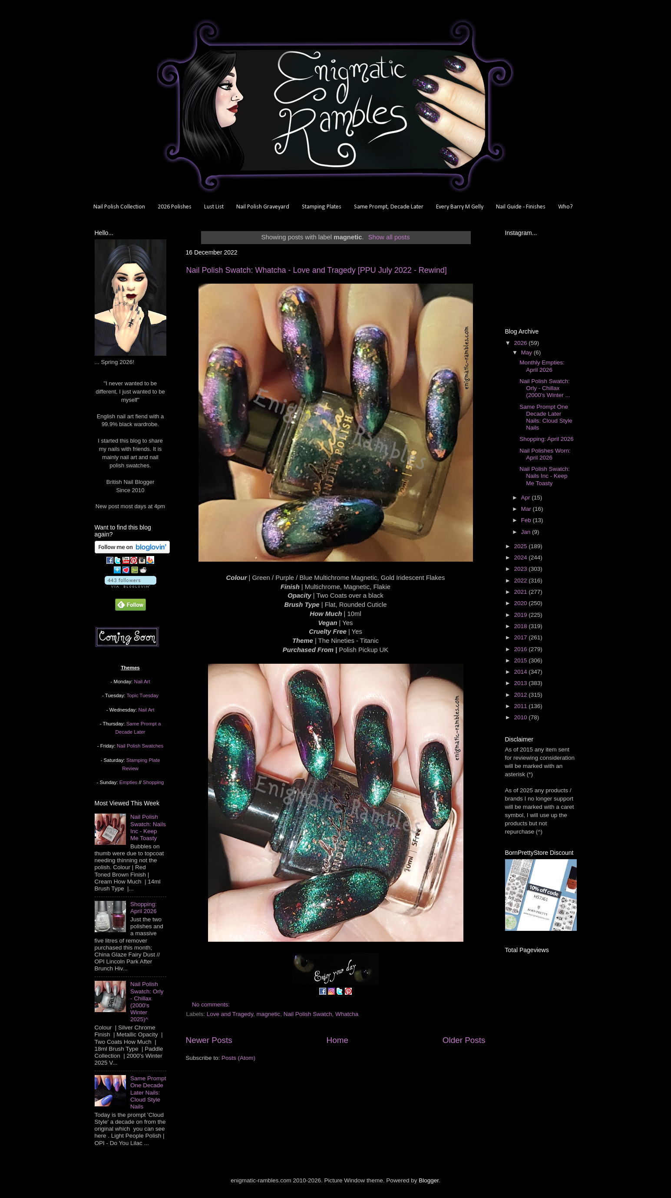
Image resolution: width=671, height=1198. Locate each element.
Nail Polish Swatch (308, 1014)
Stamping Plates (321, 207)
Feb (527, 520)
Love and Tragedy (230, 1014)
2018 (521, 626)
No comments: (211, 1004)
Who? (565, 207)
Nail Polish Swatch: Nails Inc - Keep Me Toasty (148, 827)
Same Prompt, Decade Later (388, 207)
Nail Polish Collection (119, 207)
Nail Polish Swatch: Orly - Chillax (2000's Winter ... (544, 388)
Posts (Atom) (238, 1058)
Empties (128, 782)
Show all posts (389, 237)
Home (337, 1040)
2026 (521, 343)
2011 (521, 706)
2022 (521, 580)
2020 (521, 603)
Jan (526, 532)
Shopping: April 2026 (143, 907)
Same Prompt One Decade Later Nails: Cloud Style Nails (148, 1092)
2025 (521, 546)
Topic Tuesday (143, 695)
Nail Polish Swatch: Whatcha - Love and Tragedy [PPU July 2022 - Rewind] (316, 270)
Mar (527, 509)
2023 (521, 569)
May (527, 352)
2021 (521, 592)
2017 (521, 637)
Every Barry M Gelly (459, 207)
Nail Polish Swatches (140, 745)
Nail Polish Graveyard (262, 207)
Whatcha (346, 1014)
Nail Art (142, 681)
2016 (521, 649)
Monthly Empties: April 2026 (542, 366)
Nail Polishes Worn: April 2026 (545, 454)
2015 (521, 660)
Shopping (153, 782)
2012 (521, 695)
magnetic (268, 1014)
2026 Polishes (175, 207)
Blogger (429, 1180)
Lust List (214, 207)
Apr (526, 497)
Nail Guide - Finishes (520, 207)
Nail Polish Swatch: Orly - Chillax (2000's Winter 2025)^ (147, 1002)
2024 (521, 557)
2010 (521, 717)
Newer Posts (209, 1040)
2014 (521, 671)
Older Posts (464, 1040)
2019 (521, 615)
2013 (521, 683)
